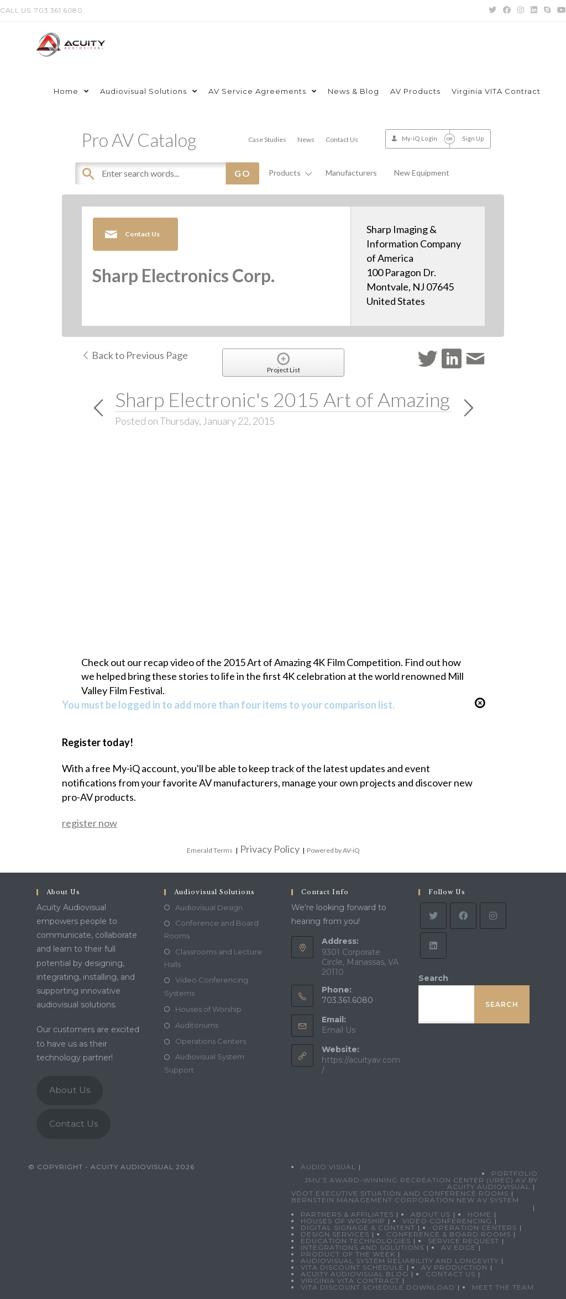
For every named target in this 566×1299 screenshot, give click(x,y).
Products (288, 172)
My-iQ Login (419, 138)
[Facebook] (463, 915)
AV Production (454, 1267)
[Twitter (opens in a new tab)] (492, 10)
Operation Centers (474, 1227)
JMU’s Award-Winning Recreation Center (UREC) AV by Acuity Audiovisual (421, 1183)
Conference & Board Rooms (448, 1234)
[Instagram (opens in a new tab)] (520, 10)
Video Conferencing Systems (206, 986)
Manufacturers (351, 172)
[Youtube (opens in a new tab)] (560, 10)
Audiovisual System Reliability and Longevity (400, 1260)
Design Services (335, 1234)
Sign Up (473, 138)
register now (89, 823)
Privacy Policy (270, 849)
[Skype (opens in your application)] (547, 10)
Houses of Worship (208, 1009)
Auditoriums (196, 1025)
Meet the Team (503, 1287)
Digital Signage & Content (358, 1227)
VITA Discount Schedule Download (378, 1287)
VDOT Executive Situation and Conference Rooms (400, 1193)
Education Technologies (356, 1241)
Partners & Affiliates (347, 1214)
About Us (69, 1090)
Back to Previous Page (134, 355)
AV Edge (458, 1247)
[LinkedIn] (433, 945)
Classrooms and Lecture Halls (213, 958)
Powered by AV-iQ (333, 850)
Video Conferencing (447, 1221)
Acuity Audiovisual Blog (354, 1274)
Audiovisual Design (209, 907)
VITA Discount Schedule (352, 1267)
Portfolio (514, 1173)
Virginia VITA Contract (350, 1280)
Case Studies (267, 139)
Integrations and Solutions (362, 1247)
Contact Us (342, 139)
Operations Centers (210, 1041)
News (306, 139)
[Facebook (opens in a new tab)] (507, 10)
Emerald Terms (210, 850)
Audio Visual (328, 1167)
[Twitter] (433, 915)
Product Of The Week (348, 1254)
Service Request (463, 1241)
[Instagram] (493, 915)
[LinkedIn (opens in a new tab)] (534, 10)
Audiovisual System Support (204, 1063)
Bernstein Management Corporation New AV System (405, 1200)
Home (479, 1214)
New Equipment (421, 172)
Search (433, 978)
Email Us (338, 1030)
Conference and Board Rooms (211, 929)
